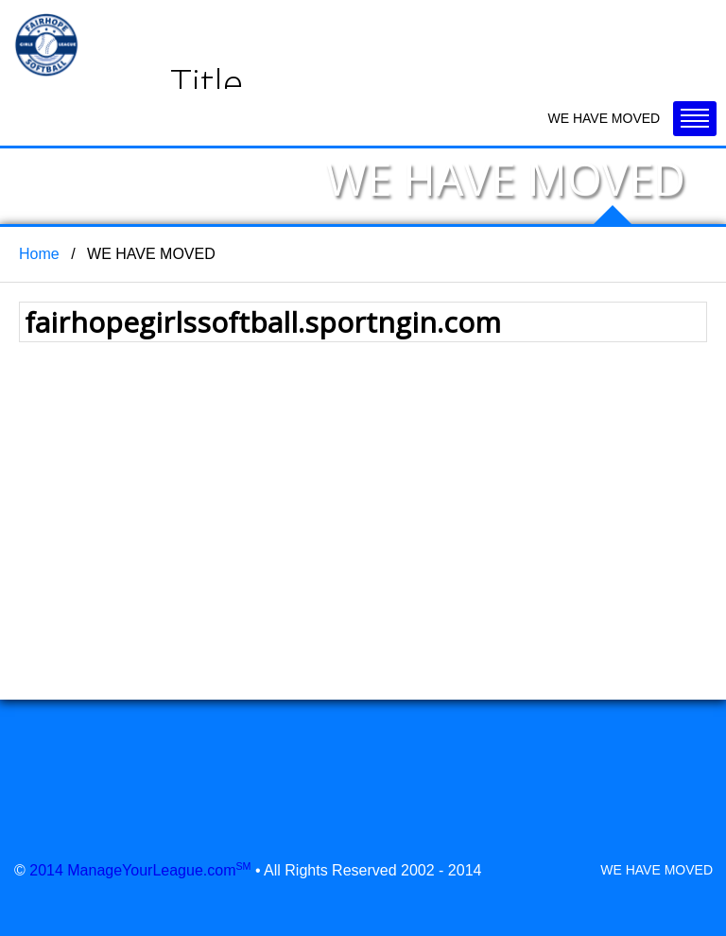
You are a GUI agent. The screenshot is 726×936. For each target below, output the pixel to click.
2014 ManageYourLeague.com (140, 870)
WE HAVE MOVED (656, 869)
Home (39, 254)
